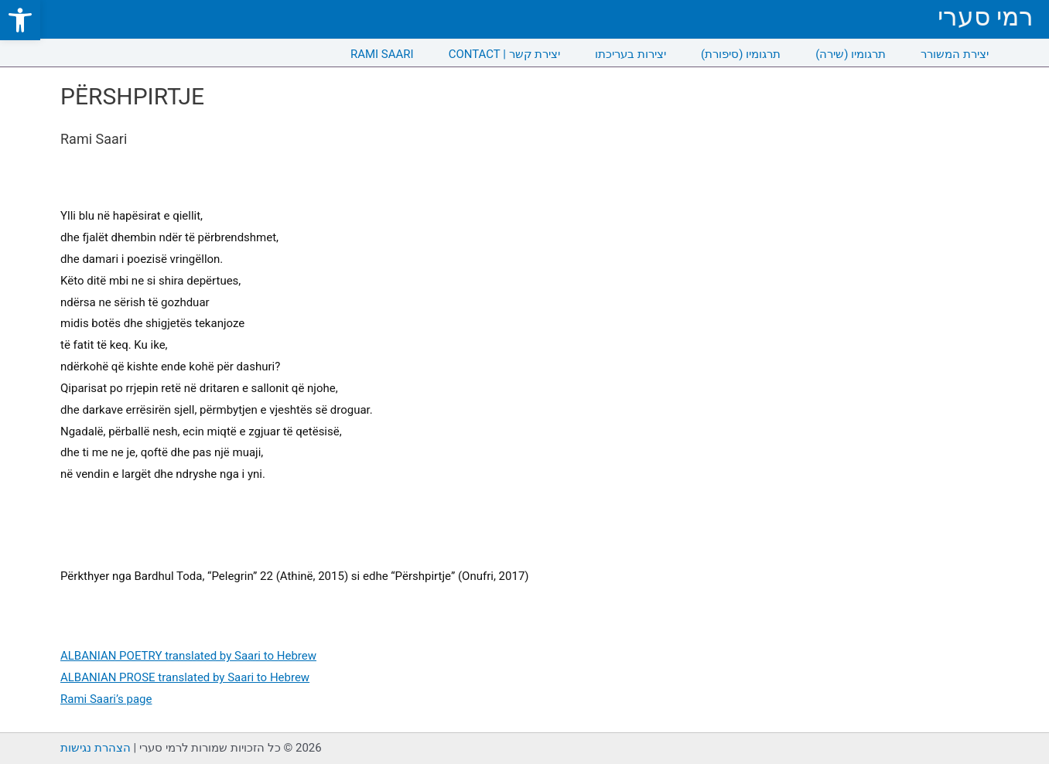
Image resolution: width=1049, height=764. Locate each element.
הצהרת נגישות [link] (95, 748)
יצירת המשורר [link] (955, 54)
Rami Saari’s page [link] (106, 699)
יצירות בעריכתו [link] (630, 54)
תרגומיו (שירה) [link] (850, 54)
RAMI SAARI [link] (382, 54)
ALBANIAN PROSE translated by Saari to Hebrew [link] (184, 677)
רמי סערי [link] (986, 17)
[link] (20, 20)
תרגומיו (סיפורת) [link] (741, 54)
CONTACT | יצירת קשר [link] (505, 54)
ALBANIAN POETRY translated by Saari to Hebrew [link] (188, 656)
